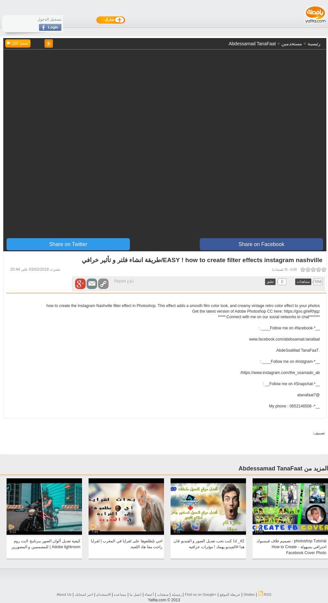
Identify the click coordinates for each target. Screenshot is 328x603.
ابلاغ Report (123, 281)
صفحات (163, 594)
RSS (265, 594)
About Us (64, 594)
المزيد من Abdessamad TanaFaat (283, 468)
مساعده (120, 594)
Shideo (249, 594)
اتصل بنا (135, 594)
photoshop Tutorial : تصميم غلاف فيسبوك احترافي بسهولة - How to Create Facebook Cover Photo (291, 547)
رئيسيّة (177, 594)
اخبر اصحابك (84, 594)
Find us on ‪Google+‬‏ (200, 594)
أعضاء (149, 594)
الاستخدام (103, 594)
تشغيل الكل (18, 43)
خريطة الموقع (230, 594)
